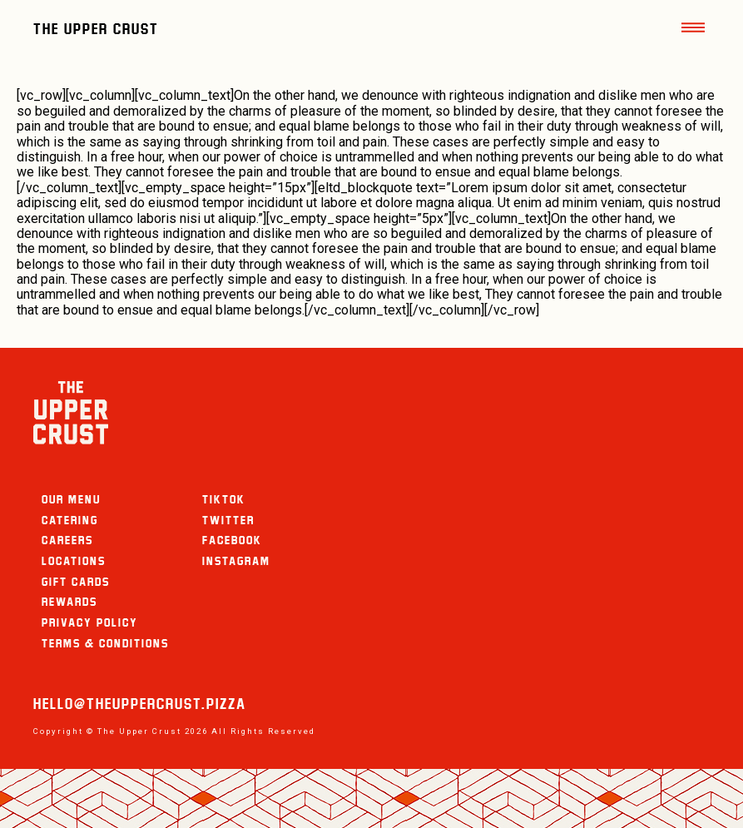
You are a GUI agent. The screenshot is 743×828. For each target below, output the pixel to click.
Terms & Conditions (105, 643)
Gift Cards (76, 581)
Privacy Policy (90, 622)
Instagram (236, 561)
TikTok (223, 499)
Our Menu (71, 499)
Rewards (69, 601)
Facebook (232, 540)
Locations (74, 561)
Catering (70, 520)
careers (67, 540)
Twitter (228, 520)
